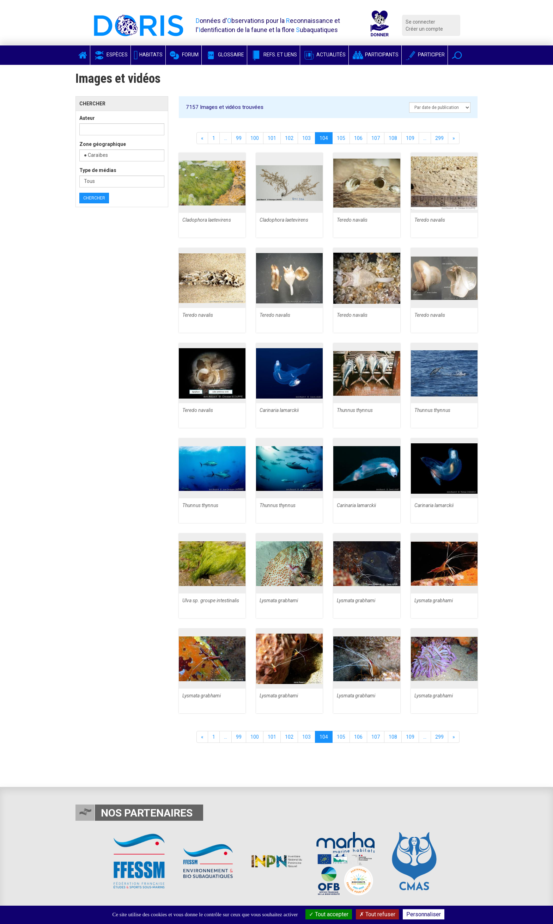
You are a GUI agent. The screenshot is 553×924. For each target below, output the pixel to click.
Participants (375, 54)
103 (306, 138)
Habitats (148, 54)
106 (358, 138)
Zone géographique (102, 144)
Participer (425, 54)
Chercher (94, 198)
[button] (457, 55)
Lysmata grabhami (279, 600)
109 (410, 138)
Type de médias (97, 170)
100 (254, 138)
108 (393, 138)
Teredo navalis (352, 220)
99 (239, 138)
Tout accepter (328, 914)
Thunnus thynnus (355, 410)
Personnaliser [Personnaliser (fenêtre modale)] (423, 914)
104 (324, 138)
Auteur (87, 118)
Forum (184, 54)
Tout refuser (377, 914)
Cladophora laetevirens (206, 220)
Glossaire (224, 54)
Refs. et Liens (273, 54)
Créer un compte (424, 29)
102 (289, 138)
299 (439, 138)
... (225, 138)
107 (375, 138)
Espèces (110, 54)
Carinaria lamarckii (279, 410)
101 (272, 138)
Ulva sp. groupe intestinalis (210, 600)
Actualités (324, 54)
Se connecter (420, 22)
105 (341, 138)
